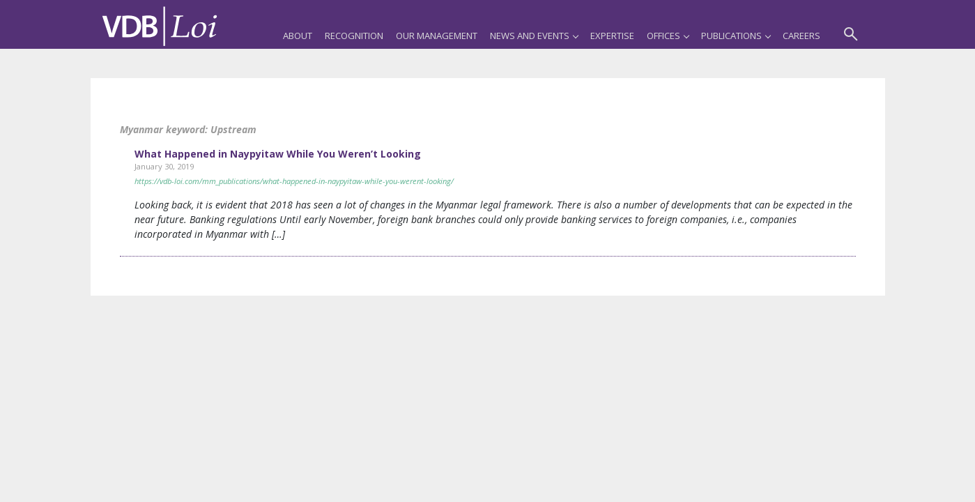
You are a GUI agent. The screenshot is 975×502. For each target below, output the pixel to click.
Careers (801, 35)
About (297, 35)
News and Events (534, 35)
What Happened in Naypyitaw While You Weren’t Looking (278, 153)
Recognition (354, 35)
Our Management (436, 35)
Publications (735, 35)
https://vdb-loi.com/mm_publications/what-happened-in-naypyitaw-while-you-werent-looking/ (294, 181)
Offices (668, 35)
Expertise (612, 35)
